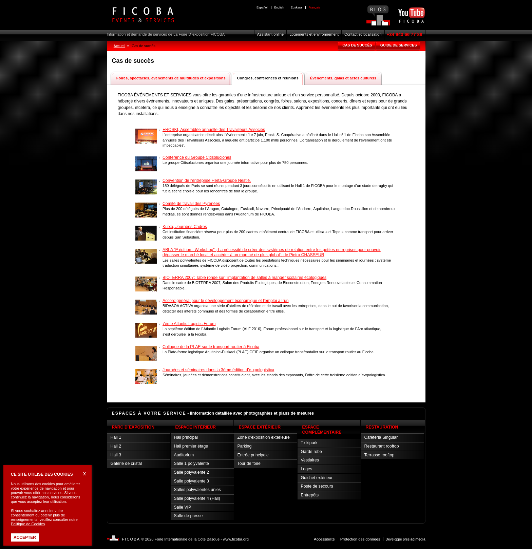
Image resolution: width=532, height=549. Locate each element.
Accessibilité (324, 539)
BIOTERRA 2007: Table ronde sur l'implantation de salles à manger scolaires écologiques (244, 277)
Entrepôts (310, 495)
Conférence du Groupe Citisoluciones (197, 157)
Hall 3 (116, 455)
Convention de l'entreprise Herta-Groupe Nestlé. (207, 180)
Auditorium (184, 455)
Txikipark (309, 442)
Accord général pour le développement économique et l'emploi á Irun (226, 300)
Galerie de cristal (126, 463)
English (279, 7)
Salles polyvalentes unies (197, 489)
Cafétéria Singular (381, 437)
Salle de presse (188, 515)
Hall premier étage (191, 446)
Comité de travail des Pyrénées (191, 203)
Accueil (119, 46)
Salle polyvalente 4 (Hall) (197, 498)
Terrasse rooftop (379, 455)
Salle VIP (182, 507)
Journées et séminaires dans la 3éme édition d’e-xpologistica (218, 369)
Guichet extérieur (317, 477)
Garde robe (311, 451)
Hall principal (186, 437)
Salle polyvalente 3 (191, 481)
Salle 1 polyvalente (191, 463)
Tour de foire (249, 463)
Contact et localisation (362, 34)
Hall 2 (116, 446)
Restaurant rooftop (381, 446)
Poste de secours (317, 486)
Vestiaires (310, 460)
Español (261, 7)
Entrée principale (253, 455)
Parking (245, 446)
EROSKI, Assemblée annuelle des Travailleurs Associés (214, 129)
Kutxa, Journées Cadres (185, 226)
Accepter (25, 537)
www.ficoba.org (236, 539)
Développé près (405, 539)
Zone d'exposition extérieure (264, 437)
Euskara (296, 7)
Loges (306, 469)
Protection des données (360, 539)
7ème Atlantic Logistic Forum (189, 323)
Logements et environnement (314, 34)
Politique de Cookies (28, 524)
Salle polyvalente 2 (191, 472)
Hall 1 (116, 437)
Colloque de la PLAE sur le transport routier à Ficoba (211, 346)
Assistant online (270, 34)
